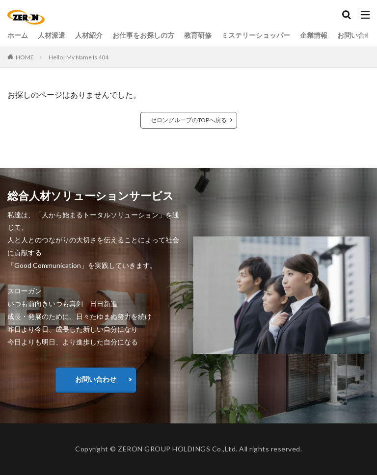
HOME (25, 57)
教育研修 (198, 35)
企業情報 (313, 35)
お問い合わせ (95, 379)
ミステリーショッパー (255, 35)
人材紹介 (89, 35)
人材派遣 (51, 35)
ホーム (17, 35)
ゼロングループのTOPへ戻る (189, 120)
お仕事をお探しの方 (143, 35)
